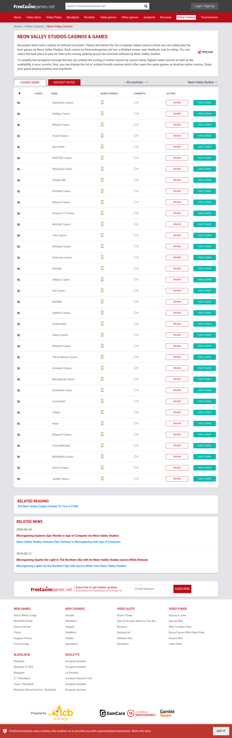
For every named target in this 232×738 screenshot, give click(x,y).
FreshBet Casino (61, 191)
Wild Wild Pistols (23, 621)
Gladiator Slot (124, 638)
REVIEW (177, 102)
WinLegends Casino (63, 379)
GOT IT (221, 731)
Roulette (89, 17)
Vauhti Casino (60, 335)
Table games (108, 17)
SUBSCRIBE (182, 589)
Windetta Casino (61, 346)
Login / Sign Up (204, 6)
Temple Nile (59, 180)
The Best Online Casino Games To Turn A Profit (47, 506)
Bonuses (165, 17)
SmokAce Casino (62, 368)
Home (18, 26)
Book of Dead (124, 615)
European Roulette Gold (78, 678)
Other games (130, 17)
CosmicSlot (58, 401)
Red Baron (123, 643)
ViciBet (69, 638)
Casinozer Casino (62, 257)
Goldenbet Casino (62, 390)
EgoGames (71, 643)
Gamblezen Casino (63, 102)
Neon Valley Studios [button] (201, 82)
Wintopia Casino (61, 246)
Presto (17, 632)
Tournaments (209, 17)
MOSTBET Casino (62, 158)
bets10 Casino (60, 467)
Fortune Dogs (21, 643)
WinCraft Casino (61, 224)
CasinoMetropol (61, 445)
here (147, 731)
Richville (57, 268)
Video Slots (33, 17)
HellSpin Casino (61, 113)
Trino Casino (59, 235)
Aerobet (69, 615)
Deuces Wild (176, 621)
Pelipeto (70, 626)
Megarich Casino (61, 434)
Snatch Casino (60, 135)
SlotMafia (70, 632)
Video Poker (54, 17)
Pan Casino (58, 290)
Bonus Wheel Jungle (25, 615)
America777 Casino (63, 213)
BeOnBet (57, 301)
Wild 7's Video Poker (180, 626)
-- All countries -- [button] (135, 82)
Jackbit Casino (60, 478)
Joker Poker (175, 643)
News (17, 17)
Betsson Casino (61, 202)
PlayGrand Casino (62, 169)
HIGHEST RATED (64, 82)
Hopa (55, 423)
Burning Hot (123, 632)
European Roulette (75, 661)
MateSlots (71, 621)
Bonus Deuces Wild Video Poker (187, 632)
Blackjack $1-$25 (23, 666)
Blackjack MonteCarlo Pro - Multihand (35, 689)
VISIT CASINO (204, 102)
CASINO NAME (30, 82)
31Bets (56, 412)
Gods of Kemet (22, 626)
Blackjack (73, 17)
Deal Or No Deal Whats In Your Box (136, 621)
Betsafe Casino (60, 124)
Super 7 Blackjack (24, 684)
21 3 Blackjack (22, 678)
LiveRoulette (59, 323)
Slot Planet (58, 146)
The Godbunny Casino (64, 357)
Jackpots (149, 17)
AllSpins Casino (61, 279)
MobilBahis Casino (62, 456)
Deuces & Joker (177, 615)
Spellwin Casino (61, 312)
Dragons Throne (23, 638)
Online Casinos (186, 17)
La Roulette (71, 672)
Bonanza (122, 626)
